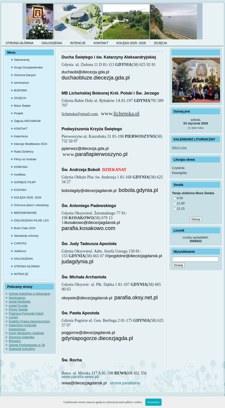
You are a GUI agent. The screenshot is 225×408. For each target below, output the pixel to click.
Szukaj (178, 265)
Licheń (13, 317)
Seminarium (17, 298)
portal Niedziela (20, 301)
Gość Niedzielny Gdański (26, 333)
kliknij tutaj (179, 147)
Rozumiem (154, 402)
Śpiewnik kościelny (22, 349)
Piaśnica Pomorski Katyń (26, 313)
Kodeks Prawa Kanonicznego (29, 321)
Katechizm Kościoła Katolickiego (22, 327)
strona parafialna (124, 383)
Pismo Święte (18, 309)
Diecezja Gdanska (21, 337)
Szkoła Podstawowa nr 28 (27, 345)
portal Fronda (18, 305)
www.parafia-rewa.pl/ (80, 376)
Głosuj (195, 219)
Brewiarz (15, 341)
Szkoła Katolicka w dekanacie (29, 293)
